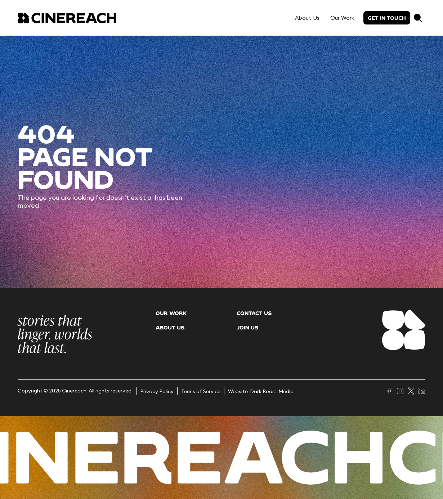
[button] (417, 18)
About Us (307, 17)
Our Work (342, 17)
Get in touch (387, 18)
